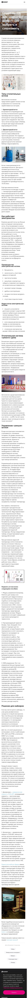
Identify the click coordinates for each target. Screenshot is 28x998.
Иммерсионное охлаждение (12, 952)
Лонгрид (13, 962)
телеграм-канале (11, 940)
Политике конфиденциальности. (13, 988)
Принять (14, 992)
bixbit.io (4, 932)
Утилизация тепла (13, 959)
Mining (12, 949)
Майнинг (13, 955)
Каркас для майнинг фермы (10, 864)
